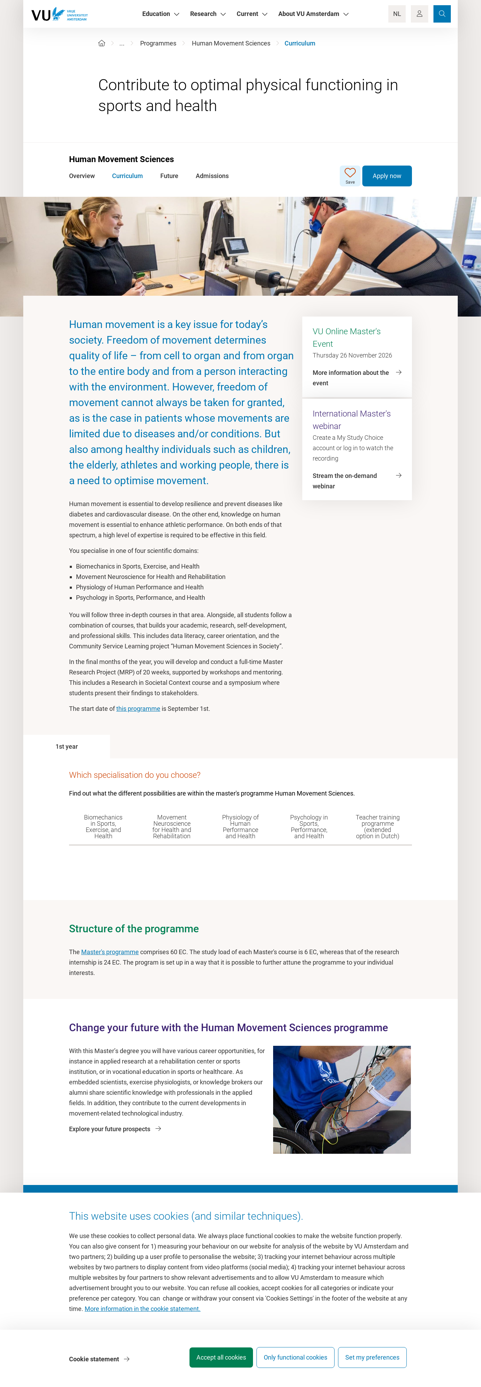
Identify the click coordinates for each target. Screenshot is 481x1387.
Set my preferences (372, 1360)
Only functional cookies (290, 1360)
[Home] (101, 43)
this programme (138, 708)
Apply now (387, 175)
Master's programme (110, 952)
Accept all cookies (211, 1360)
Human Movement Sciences (231, 43)
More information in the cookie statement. (143, 1312)
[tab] (66, 746)
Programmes (158, 43)
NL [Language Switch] (397, 13)
